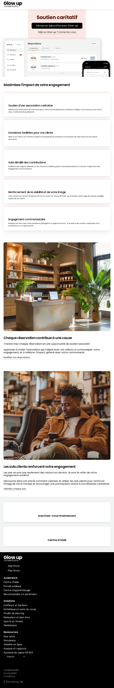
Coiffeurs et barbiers (15, 605)
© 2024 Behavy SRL (13, 681)
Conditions (9, 676)
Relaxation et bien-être (17, 617)
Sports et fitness (13, 621)
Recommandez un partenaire (20, 594)
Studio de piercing (14, 613)
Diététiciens (10, 625)
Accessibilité (10, 673)
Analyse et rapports (15, 648)
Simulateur (10, 640)
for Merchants (11, 6)
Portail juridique (12, 586)
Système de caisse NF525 (18, 652)
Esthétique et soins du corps (20, 609)
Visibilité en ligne (13, 644)
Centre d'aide (11, 582)
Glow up (13, 557)
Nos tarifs (9, 636)
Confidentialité (11, 670)
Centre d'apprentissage (17, 590)
